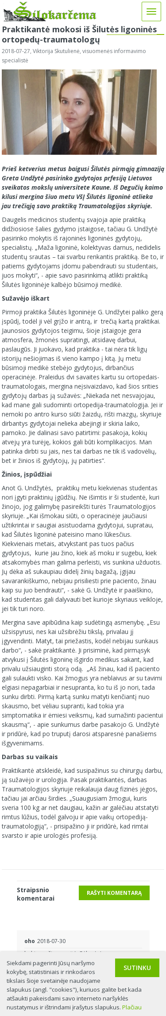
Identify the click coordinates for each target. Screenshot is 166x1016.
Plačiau (132, 1007)
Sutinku (137, 967)
